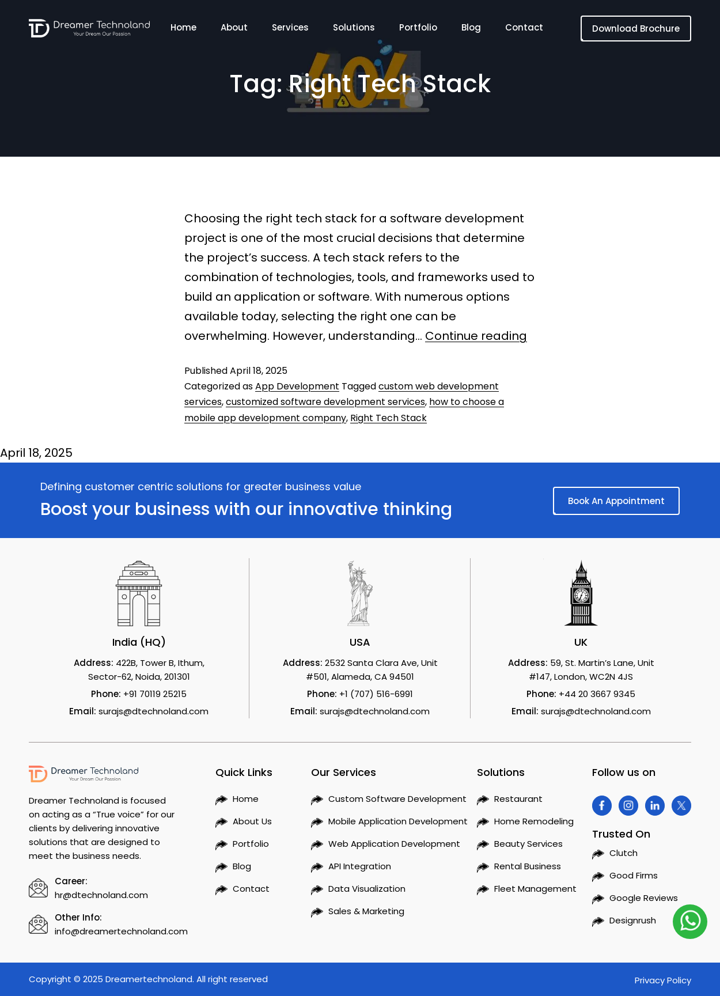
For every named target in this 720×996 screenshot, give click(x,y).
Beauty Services (528, 844)
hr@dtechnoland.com (101, 895)
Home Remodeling (534, 821)
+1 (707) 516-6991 (376, 694)
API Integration (359, 866)
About (234, 29)
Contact (524, 29)
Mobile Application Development (398, 821)
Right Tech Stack (388, 418)
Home (183, 29)
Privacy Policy (663, 980)
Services (290, 29)
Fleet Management (535, 889)
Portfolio (418, 29)
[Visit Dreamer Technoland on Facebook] (602, 805)
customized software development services (325, 401)
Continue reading (476, 336)
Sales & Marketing (366, 911)
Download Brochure (636, 28)
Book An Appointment (616, 501)
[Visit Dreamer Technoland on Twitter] (681, 805)
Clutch (623, 853)
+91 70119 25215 (155, 694)
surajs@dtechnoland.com (153, 711)
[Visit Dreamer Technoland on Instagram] (628, 805)
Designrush (632, 920)
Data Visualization (367, 889)
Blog (471, 29)
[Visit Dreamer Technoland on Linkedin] (655, 805)
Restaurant (518, 799)
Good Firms (633, 875)
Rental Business (527, 866)
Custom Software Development (397, 799)
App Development (297, 386)
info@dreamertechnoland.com (121, 931)
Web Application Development (394, 844)
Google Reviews (643, 898)
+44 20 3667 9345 (597, 694)
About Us (252, 821)
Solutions (354, 29)
